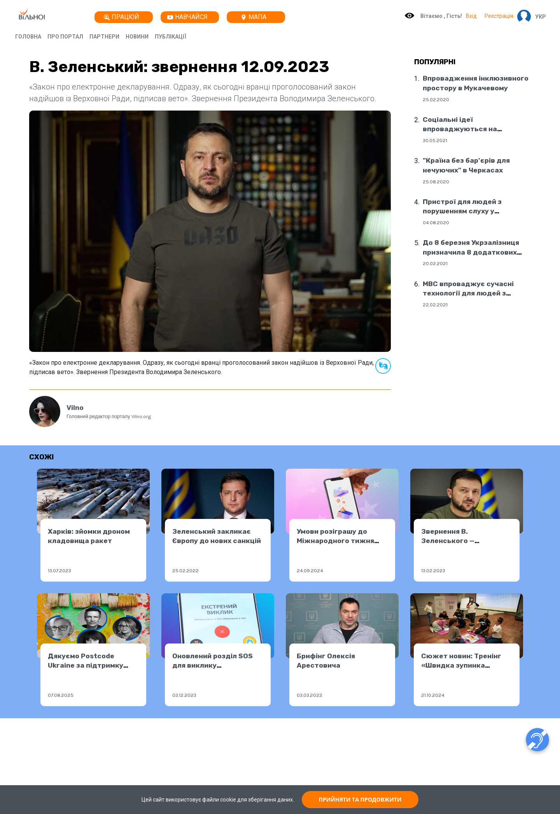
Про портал (65, 36)
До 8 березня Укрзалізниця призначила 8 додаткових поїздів (471, 252)
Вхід (471, 16)
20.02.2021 (435, 263)
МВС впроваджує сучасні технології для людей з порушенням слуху (468, 293)
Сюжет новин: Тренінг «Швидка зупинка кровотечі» (461, 665)
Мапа (253, 17)
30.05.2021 (435, 140)
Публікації (170, 36)
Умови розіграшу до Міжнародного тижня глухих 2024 (335, 540)
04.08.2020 (436, 222)
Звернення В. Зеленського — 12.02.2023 (447, 540)
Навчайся (187, 17)
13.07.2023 (59, 570)
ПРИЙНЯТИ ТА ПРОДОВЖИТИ (360, 799)
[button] (538, 17)
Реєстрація (499, 16)
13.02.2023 (433, 570)
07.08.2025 (61, 695)
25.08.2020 (436, 182)
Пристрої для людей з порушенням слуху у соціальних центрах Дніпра (472, 211)
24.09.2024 (310, 570)
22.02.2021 (435, 305)
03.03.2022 (309, 695)
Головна (28, 36)
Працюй (121, 17)
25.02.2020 (436, 99)
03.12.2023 (184, 695)
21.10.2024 (432, 695)
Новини (137, 36)
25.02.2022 (185, 570)
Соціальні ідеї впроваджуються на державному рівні (460, 129)
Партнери (104, 36)
